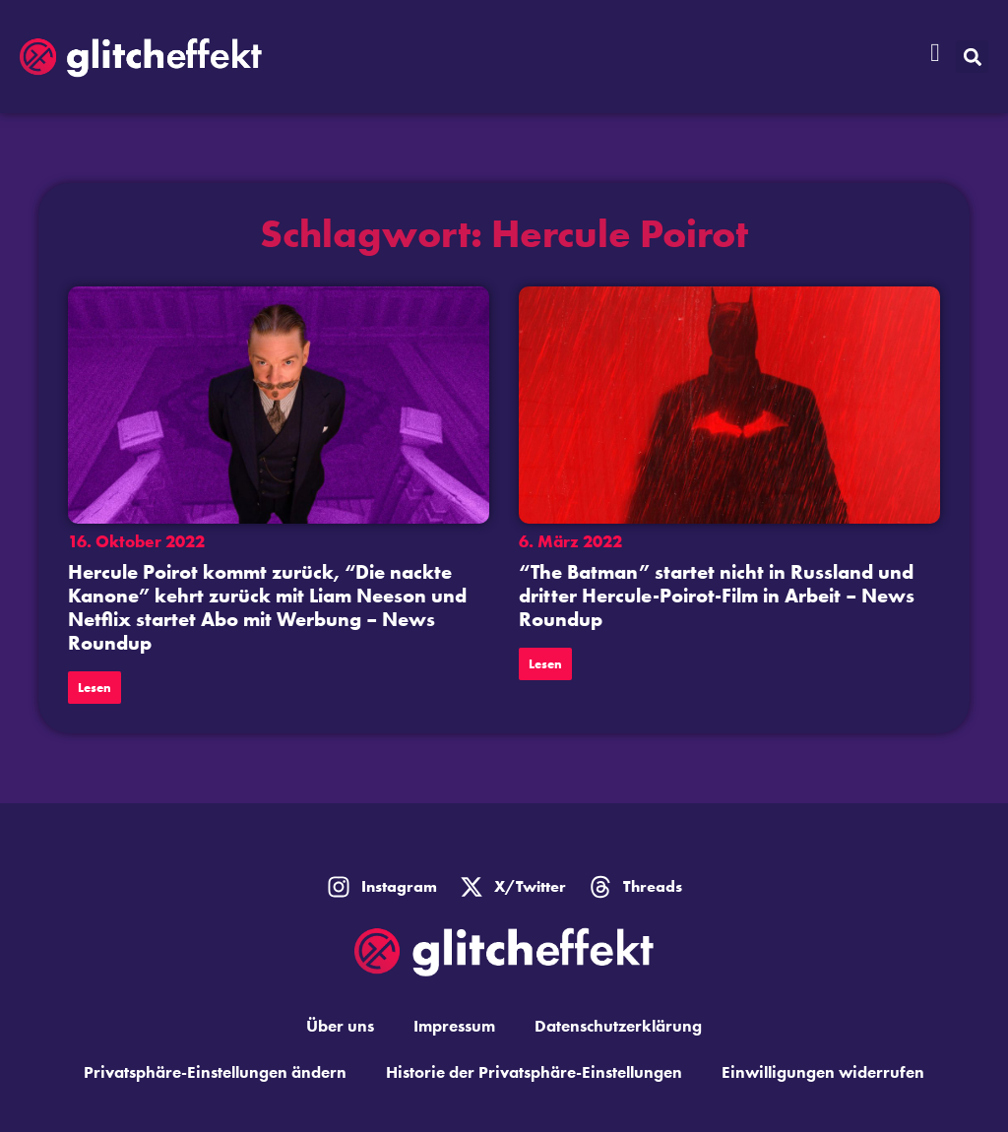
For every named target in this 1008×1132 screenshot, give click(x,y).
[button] (972, 56)
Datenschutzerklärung (618, 1026)
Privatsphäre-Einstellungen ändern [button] (215, 1072)
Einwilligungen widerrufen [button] (823, 1072)
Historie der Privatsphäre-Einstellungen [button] (534, 1072)
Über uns (340, 1026)
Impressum (454, 1026)
